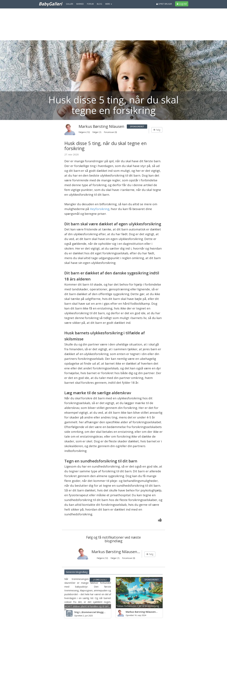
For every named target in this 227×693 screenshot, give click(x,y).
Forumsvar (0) (110, 132)
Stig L (77, 612)
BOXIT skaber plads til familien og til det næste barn (93, 606)
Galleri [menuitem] (69, 4)
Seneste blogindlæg (77, 571)
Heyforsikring (99, 209)
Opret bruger (164, 4)
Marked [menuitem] (80, 4)
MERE (108, 4)
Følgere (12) (84, 132)
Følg (156, 129)
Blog (99, 4)
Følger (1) (97, 132)
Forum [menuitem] (90, 4)
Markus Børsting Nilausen (101, 126)
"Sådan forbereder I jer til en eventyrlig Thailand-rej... (145, 606)
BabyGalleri (50, 3)
